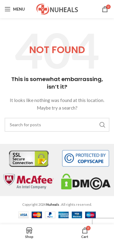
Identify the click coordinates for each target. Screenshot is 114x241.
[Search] (57, 125)
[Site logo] (57, 8)
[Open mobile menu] (15, 9)
